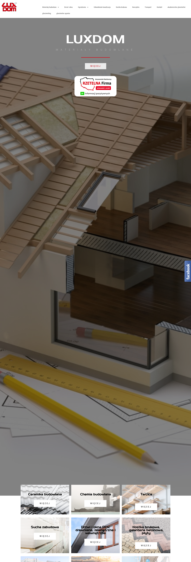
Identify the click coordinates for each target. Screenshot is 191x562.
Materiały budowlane (50, 7)
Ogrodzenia (83, 7)
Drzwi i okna (68, 7)
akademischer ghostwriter (176, 7)
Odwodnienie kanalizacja (102, 7)
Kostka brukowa (121, 7)
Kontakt (159, 7)
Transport (148, 7)
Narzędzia (135, 7)
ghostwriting (46, 13)
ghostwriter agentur (63, 13)
